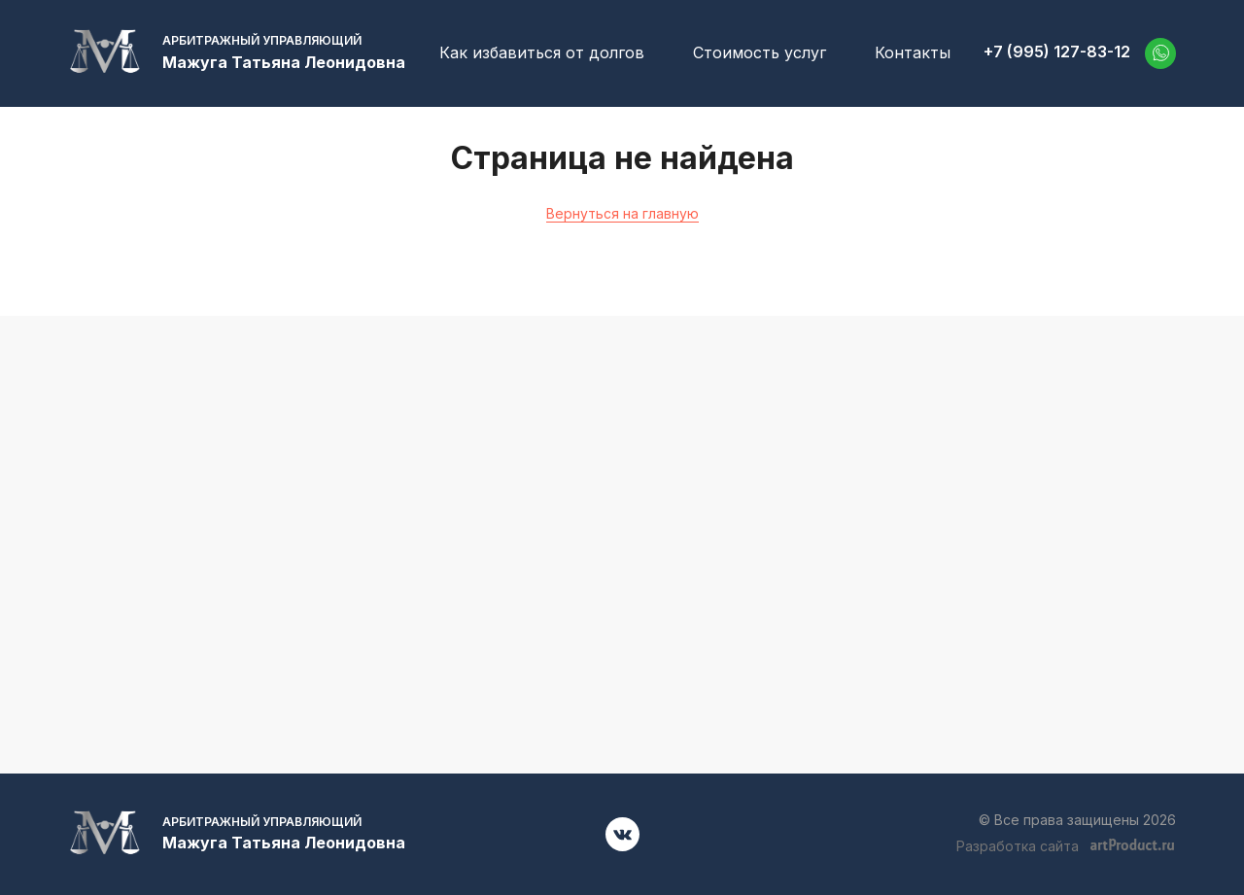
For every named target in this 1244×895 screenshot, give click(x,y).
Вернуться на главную (622, 213)
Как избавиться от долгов (541, 52)
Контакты (912, 52)
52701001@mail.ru (1001, 545)
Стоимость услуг (759, 52)
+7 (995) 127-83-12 (1057, 52)
